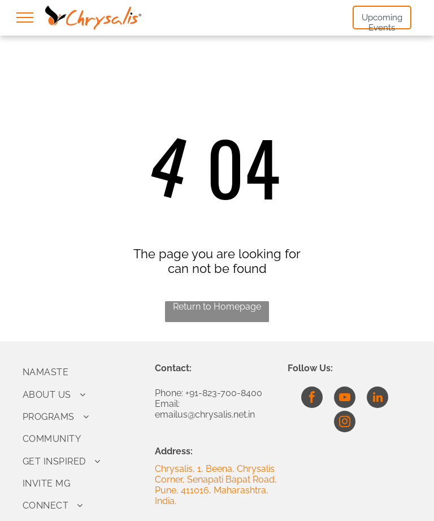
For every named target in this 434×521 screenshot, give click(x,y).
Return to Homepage (217, 306)
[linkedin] (377, 399)
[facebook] (312, 399)
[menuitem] (84, 372)
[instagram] (344, 423)
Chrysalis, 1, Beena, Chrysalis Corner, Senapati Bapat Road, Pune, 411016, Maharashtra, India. (216, 484)
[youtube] (344, 399)
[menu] (25, 17)
